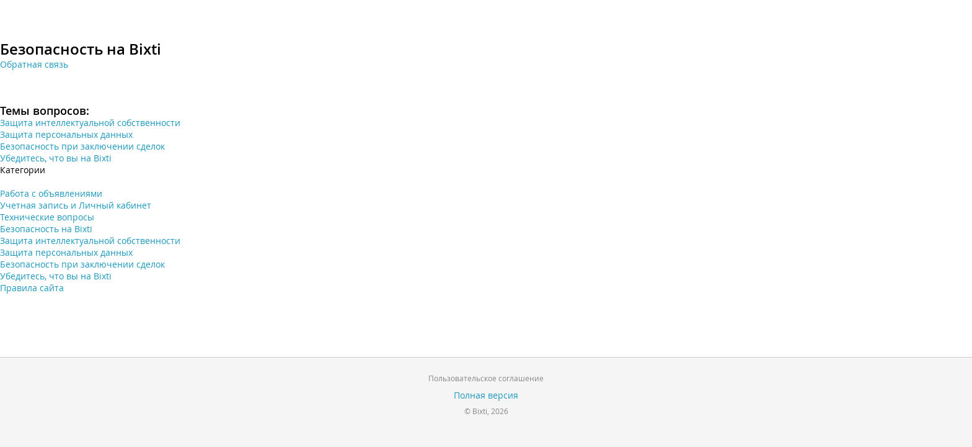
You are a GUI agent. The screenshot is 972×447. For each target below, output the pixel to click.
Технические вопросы (47, 217)
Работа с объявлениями (51, 193)
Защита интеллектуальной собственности (90, 123)
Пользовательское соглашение (486, 378)
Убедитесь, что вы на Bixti (56, 158)
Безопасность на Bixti (46, 229)
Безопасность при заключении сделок (82, 146)
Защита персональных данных (66, 134)
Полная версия (486, 395)
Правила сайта (32, 288)
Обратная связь (34, 64)
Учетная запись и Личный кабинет (75, 205)
